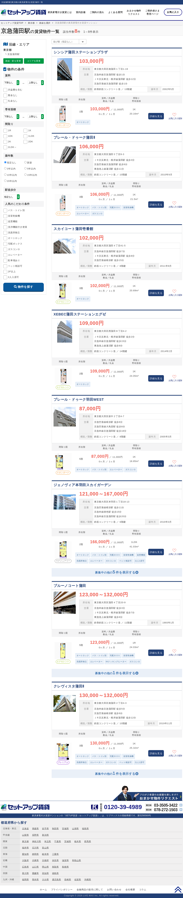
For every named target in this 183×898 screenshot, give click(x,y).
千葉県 (57, 841)
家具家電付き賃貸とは (60, 12)
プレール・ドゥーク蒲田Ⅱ (74, 137)
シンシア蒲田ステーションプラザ (81, 52)
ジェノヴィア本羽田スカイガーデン (82, 485)
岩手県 (45, 828)
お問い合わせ (114, 889)
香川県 (25, 873)
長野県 (35, 835)
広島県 (25, 867)
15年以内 (30, 174)
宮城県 (65, 828)
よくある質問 (115, 12)
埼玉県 (47, 841)
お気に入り (173, 12)
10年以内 (10, 174)
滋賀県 (65, 860)
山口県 (35, 867)
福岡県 (25, 879)
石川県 (35, 847)
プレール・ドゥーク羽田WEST (79, 399)
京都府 (45, 860)
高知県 (45, 873)
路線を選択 (44, 23)
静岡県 (35, 854)
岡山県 (45, 867)
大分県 (45, 879)
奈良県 (55, 860)
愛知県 (25, 854)
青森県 (35, 828)
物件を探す (25, 286)
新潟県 (45, 835)
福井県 (25, 847)
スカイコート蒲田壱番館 (73, 229)
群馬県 (87, 841)
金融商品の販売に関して (90, 889)
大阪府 (25, 860)
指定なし (10, 162)
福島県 (85, 828)
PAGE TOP (178, 889)
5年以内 (30, 168)
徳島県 (55, 873)
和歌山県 (76, 860)
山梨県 (25, 835)
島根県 (65, 867)
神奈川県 (36, 841)
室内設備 (81, 12)
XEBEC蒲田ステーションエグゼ (80, 314)
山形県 (75, 828)
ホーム (43, 889)
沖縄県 (87, 879)
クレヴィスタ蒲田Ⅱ (69, 686)
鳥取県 (55, 867)
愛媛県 (35, 873)
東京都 (31, 23)
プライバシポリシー (62, 889)
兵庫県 (35, 860)
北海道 (25, 828)
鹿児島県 (56, 879)
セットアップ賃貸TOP (12, 23)
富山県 (45, 847)
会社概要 (130, 889)
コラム (142, 889)
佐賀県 (77, 879)
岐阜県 (45, 854)
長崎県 (67, 879)
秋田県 (55, 828)
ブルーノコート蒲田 (70, 586)
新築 (28, 162)
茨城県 (67, 841)
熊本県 (35, 879)
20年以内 (10, 181)
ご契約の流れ (97, 12)
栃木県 (77, 841)
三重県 (55, 854)
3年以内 (9, 168)
